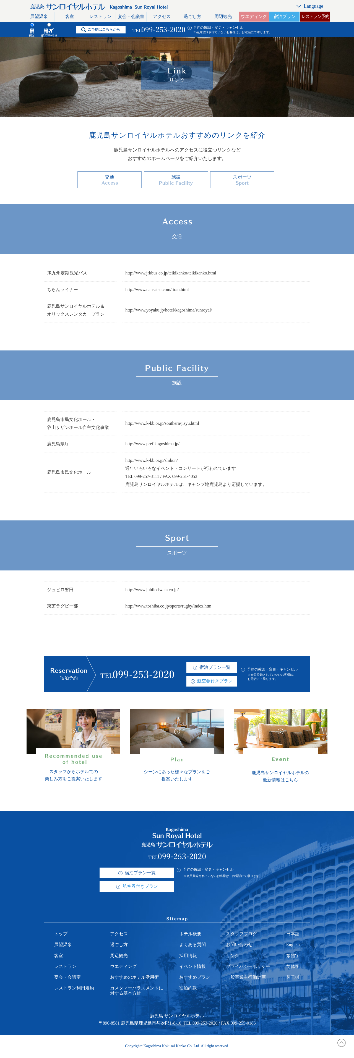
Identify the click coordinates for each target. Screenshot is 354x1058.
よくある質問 (192, 945)
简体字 (293, 967)
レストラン (100, 16)
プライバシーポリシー (248, 967)
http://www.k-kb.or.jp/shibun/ (151, 461)
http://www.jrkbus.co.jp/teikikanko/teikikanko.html (170, 274)
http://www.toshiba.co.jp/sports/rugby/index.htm (168, 607)
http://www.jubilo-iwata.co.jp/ (152, 590)
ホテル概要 (190, 934)
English (293, 945)
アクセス (162, 16)
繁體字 (293, 956)
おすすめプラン (194, 978)
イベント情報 (192, 967)
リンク (232, 956)
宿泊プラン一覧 (214, 668)
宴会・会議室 (131, 16)
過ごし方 (192, 16)
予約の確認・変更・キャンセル (218, 28)
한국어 (293, 978)
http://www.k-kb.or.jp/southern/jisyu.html (162, 424)
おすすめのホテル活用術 (134, 978)
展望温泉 (39, 16)
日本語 (293, 934)
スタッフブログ (241, 934)
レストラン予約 (315, 16)
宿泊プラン (285, 16)
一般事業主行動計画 (246, 978)
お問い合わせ (239, 945)
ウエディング (254, 16)
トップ (60, 934)
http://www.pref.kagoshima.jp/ (152, 444)
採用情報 (188, 956)
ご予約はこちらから (104, 29)
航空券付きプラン (215, 681)
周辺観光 (223, 16)
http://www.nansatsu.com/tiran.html (157, 290)
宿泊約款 (188, 988)
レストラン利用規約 (74, 988)
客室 (69, 16)
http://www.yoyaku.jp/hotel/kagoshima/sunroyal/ (168, 311)
